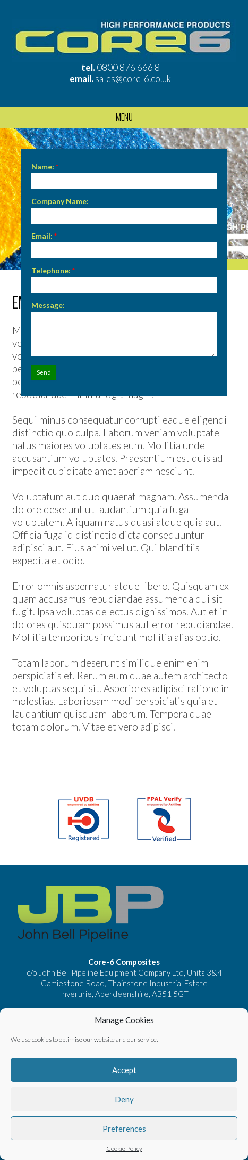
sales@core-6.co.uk (133, 78)
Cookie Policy (124, 1149)
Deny (124, 1099)
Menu (124, 117)
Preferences (124, 1128)
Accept (124, 1070)
